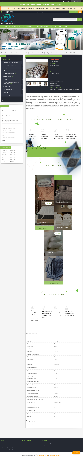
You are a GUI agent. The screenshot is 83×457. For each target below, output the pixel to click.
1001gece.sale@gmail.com (8, 137)
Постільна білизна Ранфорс (23, 53)
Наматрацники (7, 76)
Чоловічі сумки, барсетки (10, 95)
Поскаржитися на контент (42, 455)
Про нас (60, 26)
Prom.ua (49, 454)
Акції (65, 26)
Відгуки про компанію (7, 100)
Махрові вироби (8, 89)
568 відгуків (67, 1)
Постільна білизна (10, 53)
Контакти (53, 26)
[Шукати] (79, 19)
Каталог (59, 4)
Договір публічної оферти (9, 447)
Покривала (7, 86)
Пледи (5, 79)
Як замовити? (54, 283)
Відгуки (45, 445)
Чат (76, 452)
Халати (6, 92)
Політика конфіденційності (9, 449)
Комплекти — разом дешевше (11, 62)
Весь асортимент (44, 228)
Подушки (6, 70)
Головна (4, 26)
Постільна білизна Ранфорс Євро (41, 53)
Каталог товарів (13, 26)
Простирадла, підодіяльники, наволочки (11, 83)
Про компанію (5, 98)
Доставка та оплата (28, 26)
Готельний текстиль (9, 73)
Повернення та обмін (42, 26)
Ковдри (6, 68)
